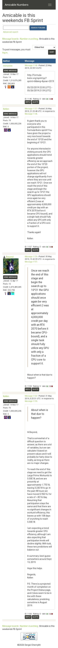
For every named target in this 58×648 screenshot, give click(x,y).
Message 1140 (31, 65)
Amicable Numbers (16, 4)
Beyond (9, 257)
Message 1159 (31, 256)
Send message (10, 71)
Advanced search (10, 32)
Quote (35, 102)
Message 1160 (31, 396)
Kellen (6, 109)
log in (4, 52)
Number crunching (29, 39)
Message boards (10, 39)
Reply (28, 102)
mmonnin (8, 66)
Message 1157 (31, 109)
